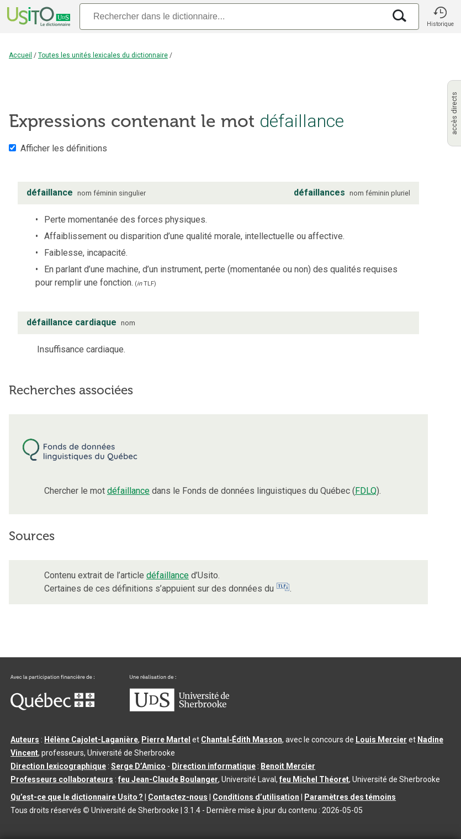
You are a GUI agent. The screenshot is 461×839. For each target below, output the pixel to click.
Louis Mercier (381, 739)
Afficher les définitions (63, 148)
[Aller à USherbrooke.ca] (179, 708)
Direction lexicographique (58, 766)
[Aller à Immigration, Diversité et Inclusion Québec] (52, 707)
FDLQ (366, 491)
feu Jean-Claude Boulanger (168, 779)
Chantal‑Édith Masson (241, 739)
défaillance (128, 491)
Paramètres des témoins (350, 797)
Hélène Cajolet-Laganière (91, 739)
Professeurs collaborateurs (61, 779)
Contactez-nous (178, 797)
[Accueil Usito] (37, 16)
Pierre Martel (165, 739)
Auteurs (24, 739)
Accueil (20, 55)
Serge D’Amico (138, 766)
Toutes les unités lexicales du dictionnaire (103, 55)
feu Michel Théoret (314, 779)
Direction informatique (214, 766)
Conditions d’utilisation (256, 797)
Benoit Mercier (288, 766)
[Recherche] (232, 16)
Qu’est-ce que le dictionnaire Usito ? (76, 797)
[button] (440, 16)
